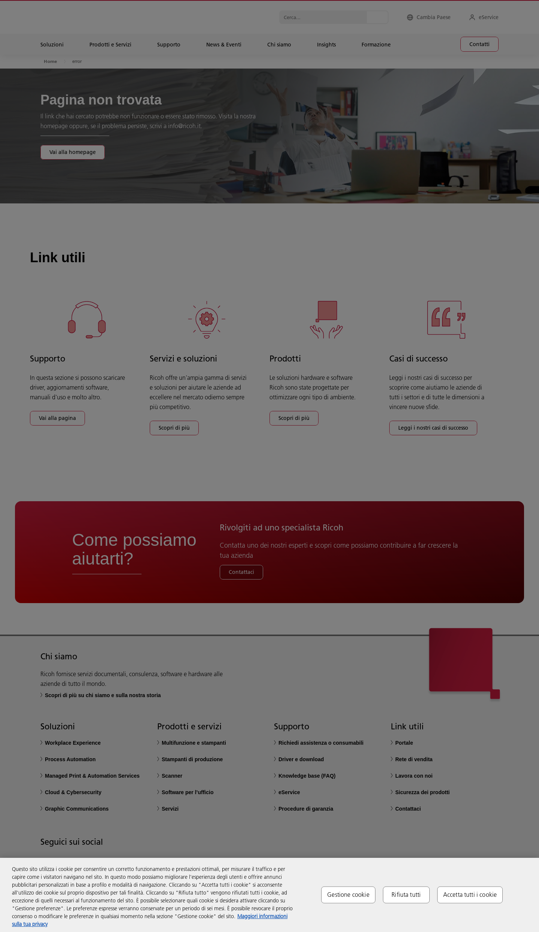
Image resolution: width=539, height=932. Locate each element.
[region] (269, 895)
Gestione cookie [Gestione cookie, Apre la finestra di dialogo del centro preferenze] (348, 894)
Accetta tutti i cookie (470, 894)
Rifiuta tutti (406, 894)
